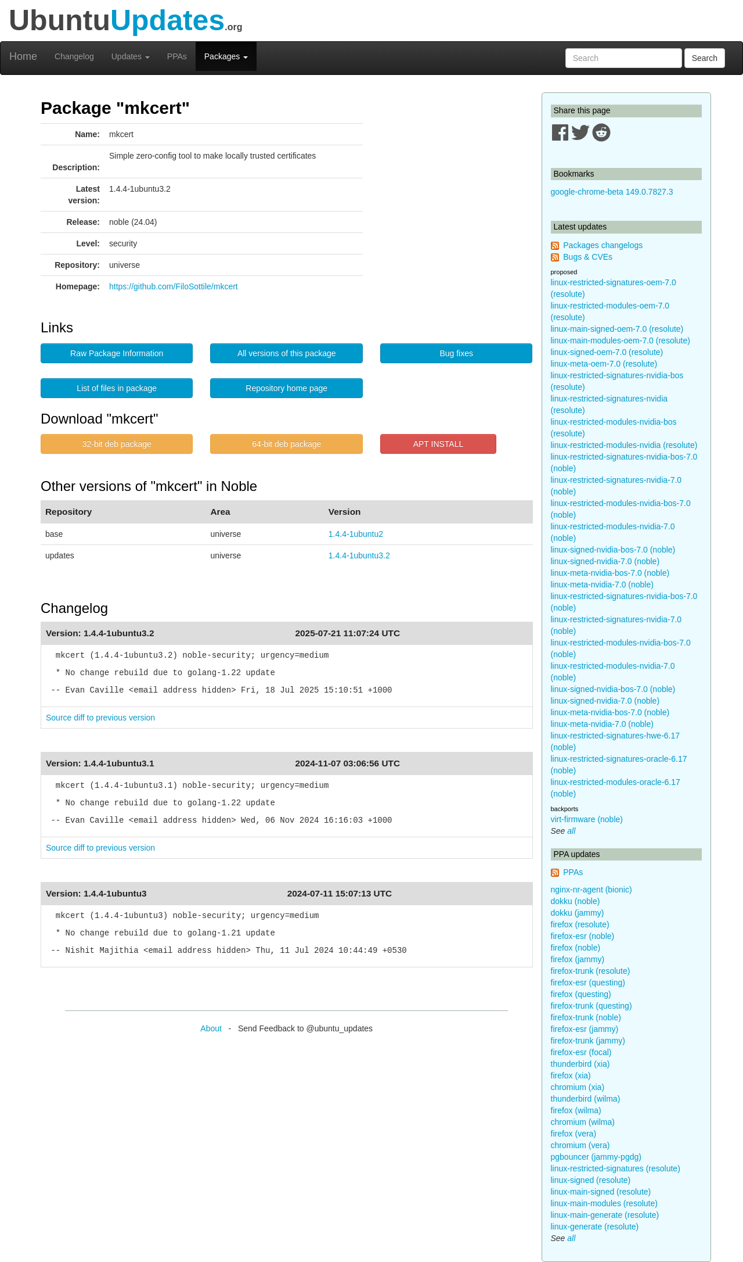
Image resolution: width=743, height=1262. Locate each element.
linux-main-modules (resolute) (604, 1203)
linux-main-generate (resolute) (605, 1215)
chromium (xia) (578, 1087)
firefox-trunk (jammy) (588, 1040)
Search (704, 58)
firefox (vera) (574, 1133)
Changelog (74, 56)
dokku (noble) (575, 901)
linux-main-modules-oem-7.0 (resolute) (620, 340)
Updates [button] (130, 56)
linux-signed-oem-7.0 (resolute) (607, 352)
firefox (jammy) (578, 959)
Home (23, 56)
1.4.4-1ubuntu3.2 (359, 555)
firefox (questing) (581, 994)
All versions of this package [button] (286, 353)
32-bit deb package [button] (117, 444)
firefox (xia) (571, 1075)
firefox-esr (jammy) (585, 1029)
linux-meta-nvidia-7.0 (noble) (602, 584)
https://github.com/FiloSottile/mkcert (173, 286)
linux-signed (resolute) (591, 1180)
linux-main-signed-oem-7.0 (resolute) (617, 329)
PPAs (177, 56)
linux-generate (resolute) (595, 1226)
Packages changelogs (603, 245)
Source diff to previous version (100, 717)
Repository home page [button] (286, 388)
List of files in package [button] (117, 388)
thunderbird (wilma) (586, 1098)
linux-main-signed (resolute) (601, 1191)
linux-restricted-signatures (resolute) (615, 1168)
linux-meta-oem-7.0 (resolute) (604, 363)
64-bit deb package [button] (286, 444)
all (571, 831)
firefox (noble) (576, 947)
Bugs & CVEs (587, 256)
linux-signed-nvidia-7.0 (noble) (605, 561)
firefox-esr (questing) (588, 982)
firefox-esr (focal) (581, 1052)
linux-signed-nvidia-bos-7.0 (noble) (613, 549)
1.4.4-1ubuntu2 (356, 534)
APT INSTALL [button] (438, 444)
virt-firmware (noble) (587, 819)
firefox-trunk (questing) (591, 1005)
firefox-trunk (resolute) (590, 971)
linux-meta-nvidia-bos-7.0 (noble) (610, 573)
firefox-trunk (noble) (586, 1017)
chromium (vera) (580, 1145)
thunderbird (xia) (580, 1064)
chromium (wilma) (583, 1122)
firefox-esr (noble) (583, 936)
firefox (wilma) (576, 1110)
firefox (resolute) (580, 924)
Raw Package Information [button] (116, 353)
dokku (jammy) (577, 912)
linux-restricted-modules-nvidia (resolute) (624, 445)
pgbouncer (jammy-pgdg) (596, 1156)
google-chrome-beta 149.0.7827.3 (612, 191)
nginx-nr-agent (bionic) (591, 889)
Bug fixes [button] (456, 353)
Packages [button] (226, 56)
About (211, 1028)
